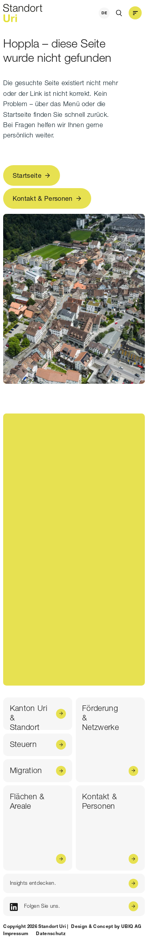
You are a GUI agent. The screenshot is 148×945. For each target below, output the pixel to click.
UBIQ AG (131, 926)
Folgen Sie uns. (35, 907)
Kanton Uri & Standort (28, 716)
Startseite (27, 175)
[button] (135, 13)
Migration (26, 770)
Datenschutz (51, 933)
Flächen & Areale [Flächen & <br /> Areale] (27, 801)
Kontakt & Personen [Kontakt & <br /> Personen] (99, 801)
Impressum (15, 933)
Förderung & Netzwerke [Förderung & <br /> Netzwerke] (100, 717)
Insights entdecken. (33, 883)
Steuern (23, 744)
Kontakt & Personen (43, 198)
